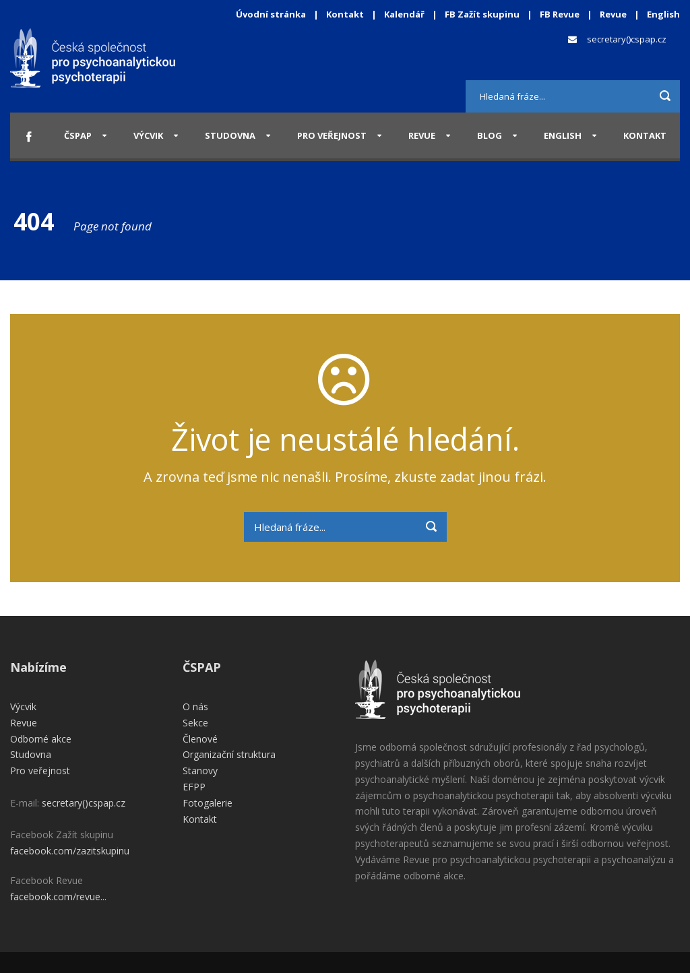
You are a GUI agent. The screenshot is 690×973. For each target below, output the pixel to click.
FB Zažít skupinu (482, 14)
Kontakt (345, 14)
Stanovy (200, 770)
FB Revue (559, 14)
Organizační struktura (229, 754)
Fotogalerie (207, 802)
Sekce (195, 722)
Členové (200, 738)
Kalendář (405, 14)
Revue (613, 14)
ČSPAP (78, 135)
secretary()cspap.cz (626, 39)
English (663, 14)
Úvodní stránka (271, 14)
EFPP (194, 786)
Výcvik (148, 135)
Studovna (230, 135)
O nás (195, 706)
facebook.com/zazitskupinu (69, 850)
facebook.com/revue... (58, 896)
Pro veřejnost (332, 135)
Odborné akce (40, 738)
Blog (489, 135)
